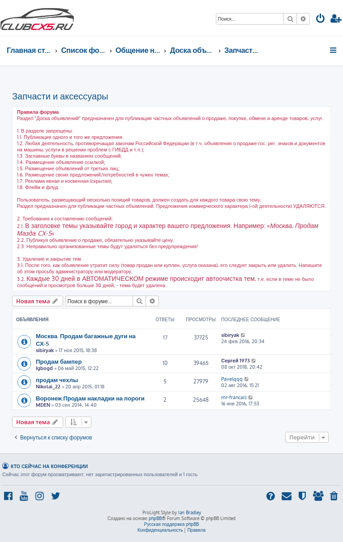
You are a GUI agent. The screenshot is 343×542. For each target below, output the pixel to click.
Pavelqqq (232, 379)
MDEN (43, 405)
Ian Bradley (189, 512)
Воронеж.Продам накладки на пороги (90, 398)
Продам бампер (58, 361)
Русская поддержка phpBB (171, 524)
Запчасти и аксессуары (60, 96)
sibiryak (45, 350)
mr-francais (234, 397)
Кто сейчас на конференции (49, 466)
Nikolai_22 (48, 386)
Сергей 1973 (235, 360)
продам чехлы (57, 379)
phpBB (155, 518)
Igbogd (44, 368)
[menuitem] (320, 19)
